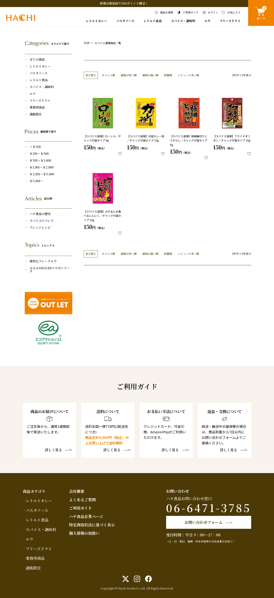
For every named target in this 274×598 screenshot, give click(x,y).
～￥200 (35, 146)
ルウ (207, 21)
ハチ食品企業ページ (86, 516)
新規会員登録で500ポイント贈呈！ (124, 3)
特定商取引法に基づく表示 (92, 524)
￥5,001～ (36, 181)
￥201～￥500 (39, 153)
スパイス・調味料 (183, 21)
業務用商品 (37, 107)
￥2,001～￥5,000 (41, 174)
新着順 (168, 75)
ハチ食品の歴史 (40, 213)
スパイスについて (41, 220)
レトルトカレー (96, 21)
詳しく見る (53, 450)
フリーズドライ (230, 21)
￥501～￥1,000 (40, 160)
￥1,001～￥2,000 (41, 167)
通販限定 (35, 114)
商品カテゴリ (34, 491)
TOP (86, 43)
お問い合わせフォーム (203, 522)
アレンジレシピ (40, 227)
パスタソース (125, 21)
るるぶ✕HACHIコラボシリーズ (49, 270)
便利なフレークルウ (43, 261)
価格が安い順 (129, 75)
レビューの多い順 (188, 75)
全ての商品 (37, 59)
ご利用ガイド (80, 508)
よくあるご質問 (82, 499)
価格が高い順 (150, 75)
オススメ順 (108, 75)
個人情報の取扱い (84, 533)
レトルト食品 (152, 21)
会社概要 (76, 491)
